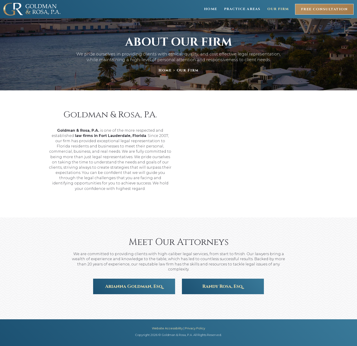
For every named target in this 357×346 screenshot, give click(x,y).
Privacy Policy (195, 328)
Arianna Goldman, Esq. (134, 286)
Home (210, 9)
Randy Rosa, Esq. (222, 286)
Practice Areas (242, 9)
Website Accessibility (167, 328)
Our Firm (278, 9)
